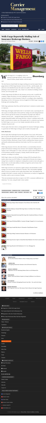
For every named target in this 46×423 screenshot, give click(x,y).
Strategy (20, 192)
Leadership (14, 29)
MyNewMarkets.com (5, 407)
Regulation (39, 298)
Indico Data (3, 349)
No (42, 197)
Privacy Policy (23, 411)
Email (36, 41)
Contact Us (3, 387)
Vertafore (3, 357)
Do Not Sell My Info (5, 374)
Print (31, 41)
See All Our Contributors (38, 292)
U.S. (30, 192)
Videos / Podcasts (5, 321)
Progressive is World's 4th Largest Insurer (10, 17)
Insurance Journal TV (6, 405)
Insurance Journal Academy (7, 402)
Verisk (2, 354)
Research (7, 29)
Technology (3, 332)
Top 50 (19, 29)
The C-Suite (26, 192)
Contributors (4, 324)
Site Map (37, 411)
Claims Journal (4, 399)
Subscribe (3, 385)
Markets (12, 192)
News (3, 29)
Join (39, 29)
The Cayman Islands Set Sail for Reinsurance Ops (11, 19)
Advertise (3, 382)
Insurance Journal (5, 396)
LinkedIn (3, 371)
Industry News (5, 192)
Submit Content (4, 379)
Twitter (3, 365)
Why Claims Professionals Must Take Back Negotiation (13, 316)
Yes (36, 197)
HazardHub (3, 346)
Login (42, 29)
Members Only (25, 29)
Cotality (3, 343)
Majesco (3, 352)
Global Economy (25, 190)
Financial (3, 335)
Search (22, 26)
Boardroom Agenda (6, 190)
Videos (33, 301)
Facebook (4, 368)
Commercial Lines (16, 190)
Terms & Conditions (31, 411)
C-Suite (7, 298)
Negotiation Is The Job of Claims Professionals (11, 21)
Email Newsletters (6, 362)
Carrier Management (5, 393)
